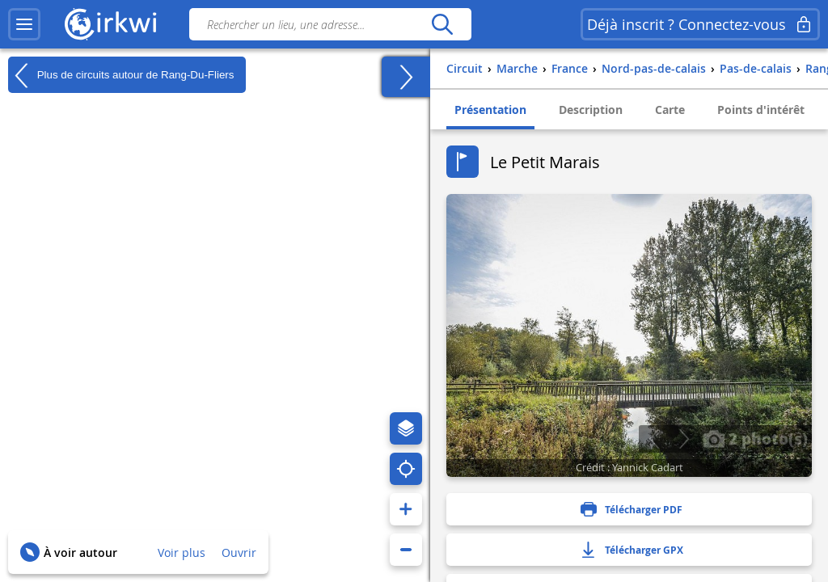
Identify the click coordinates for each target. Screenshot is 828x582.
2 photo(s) (755, 438)
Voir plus (181, 552)
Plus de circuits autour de (121, 75)
